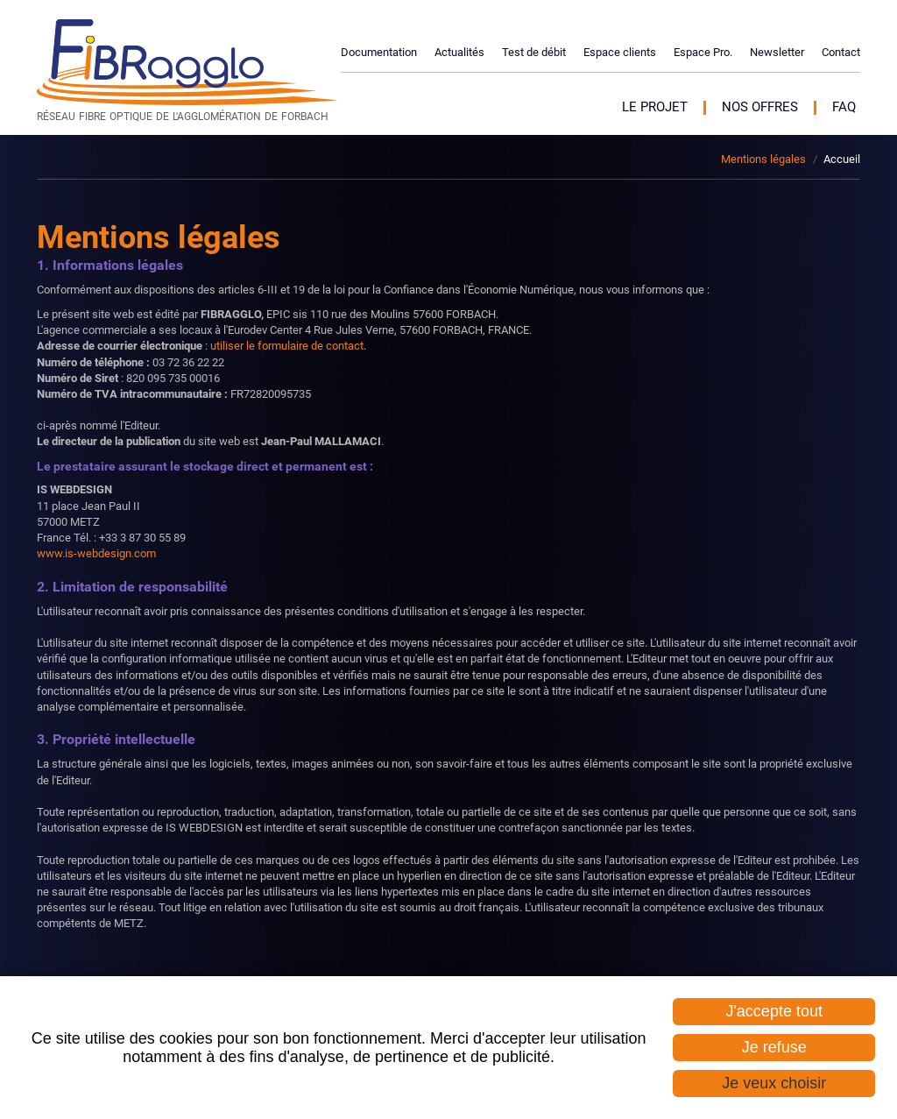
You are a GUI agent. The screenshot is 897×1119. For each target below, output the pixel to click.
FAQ (844, 107)
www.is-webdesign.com (96, 553)
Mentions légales (763, 159)
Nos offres (760, 107)
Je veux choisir (774, 1083)
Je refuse (774, 1047)
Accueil (841, 159)
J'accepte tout (774, 1011)
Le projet (655, 107)
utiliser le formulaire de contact (287, 345)
